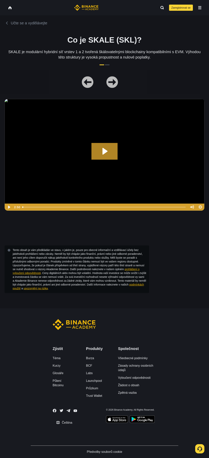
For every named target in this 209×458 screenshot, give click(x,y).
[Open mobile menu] (199, 7)
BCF (89, 365)
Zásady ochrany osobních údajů (135, 368)
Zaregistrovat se (181, 7)
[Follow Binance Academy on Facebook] (54, 411)
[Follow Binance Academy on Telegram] (68, 410)
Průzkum (92, 388)
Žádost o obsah (128, 385)
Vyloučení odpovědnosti (134, 377)
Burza (90, 358)
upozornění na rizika (36, 288)
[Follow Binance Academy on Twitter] (61, 410)
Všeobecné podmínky (133, 358)
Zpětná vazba (127, 392)
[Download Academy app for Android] (142, 420)
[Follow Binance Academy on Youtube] (75, 410)
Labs (89, 373)
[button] (199, 7)
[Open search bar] (161, 7)
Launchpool (94, 380)
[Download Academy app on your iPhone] (117, 420)
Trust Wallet (94, 395)
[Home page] (86, 8)
